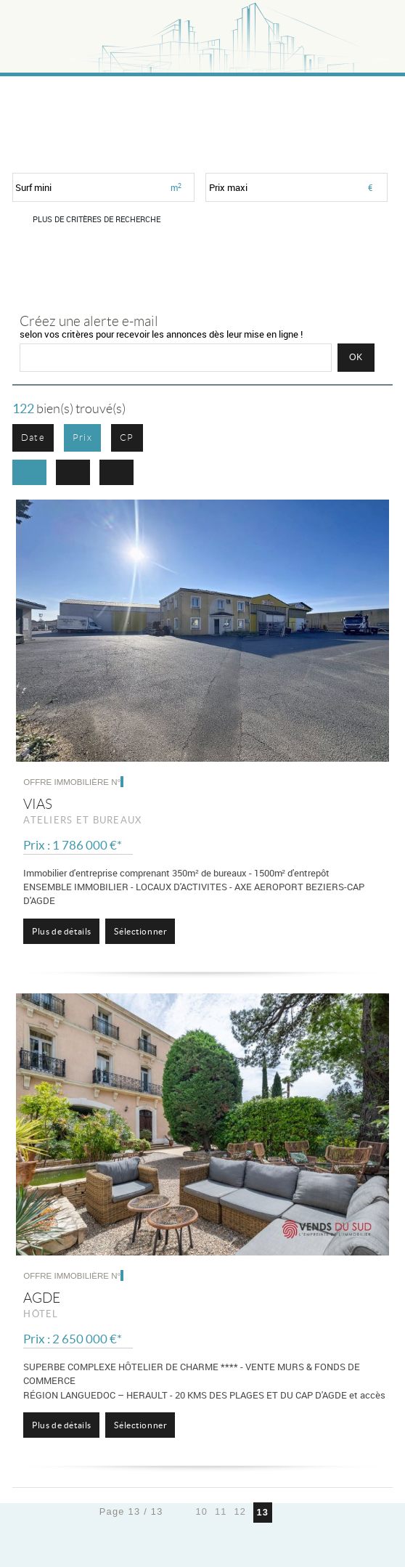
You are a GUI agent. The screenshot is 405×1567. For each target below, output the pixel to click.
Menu (369, 29)
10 (201, 1511)
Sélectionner (140, 931)
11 (221, 1511)
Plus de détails (61, 931)
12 (240, 1511)
